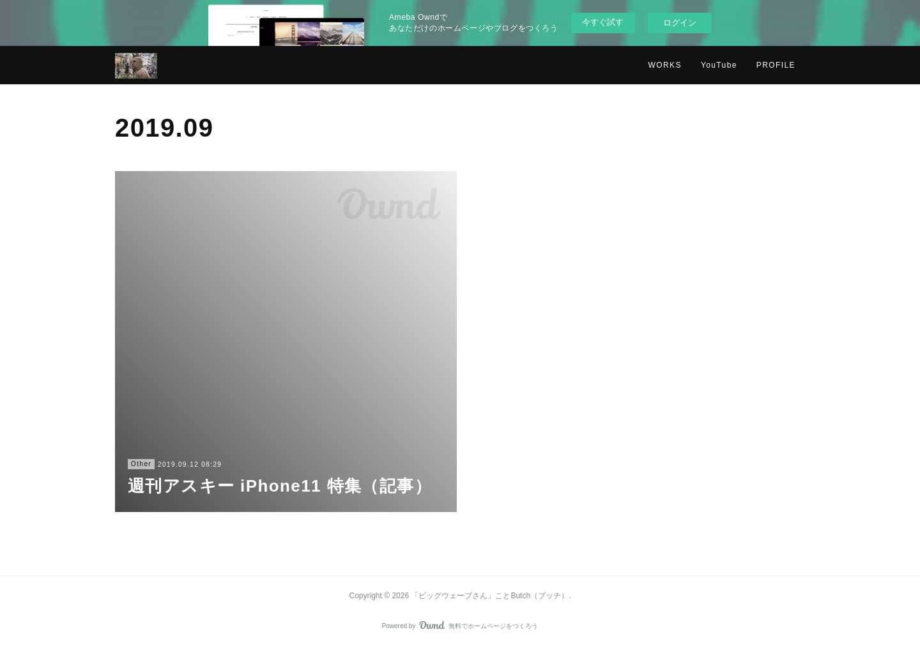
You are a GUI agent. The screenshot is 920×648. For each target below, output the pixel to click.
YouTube (719, 65)
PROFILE (775, 65)
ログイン (679, 22)
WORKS (665, 65)
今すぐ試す (603, 22)
